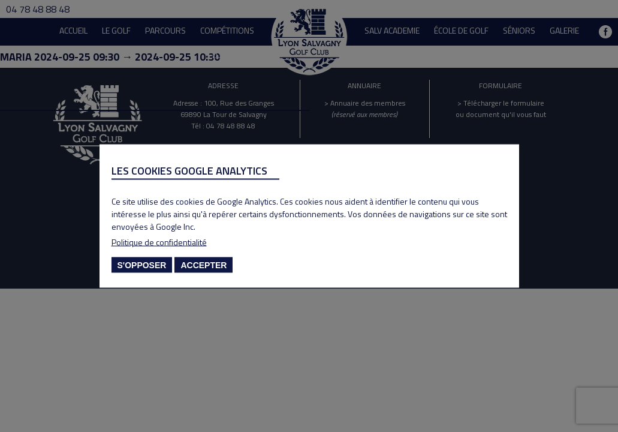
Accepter (203, 265)
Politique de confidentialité (159, 242)
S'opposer (142, 265)
